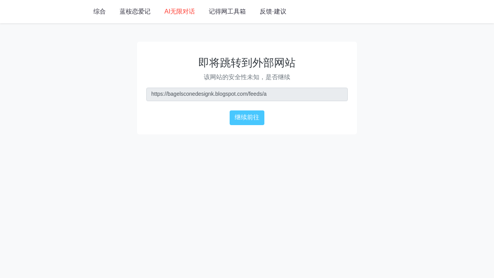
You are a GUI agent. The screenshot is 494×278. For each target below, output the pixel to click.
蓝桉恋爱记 (135, 11)
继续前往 (247, 117)
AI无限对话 (179, 11)
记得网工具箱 (227, 11)
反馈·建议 (273, 11)
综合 (99, 11)
